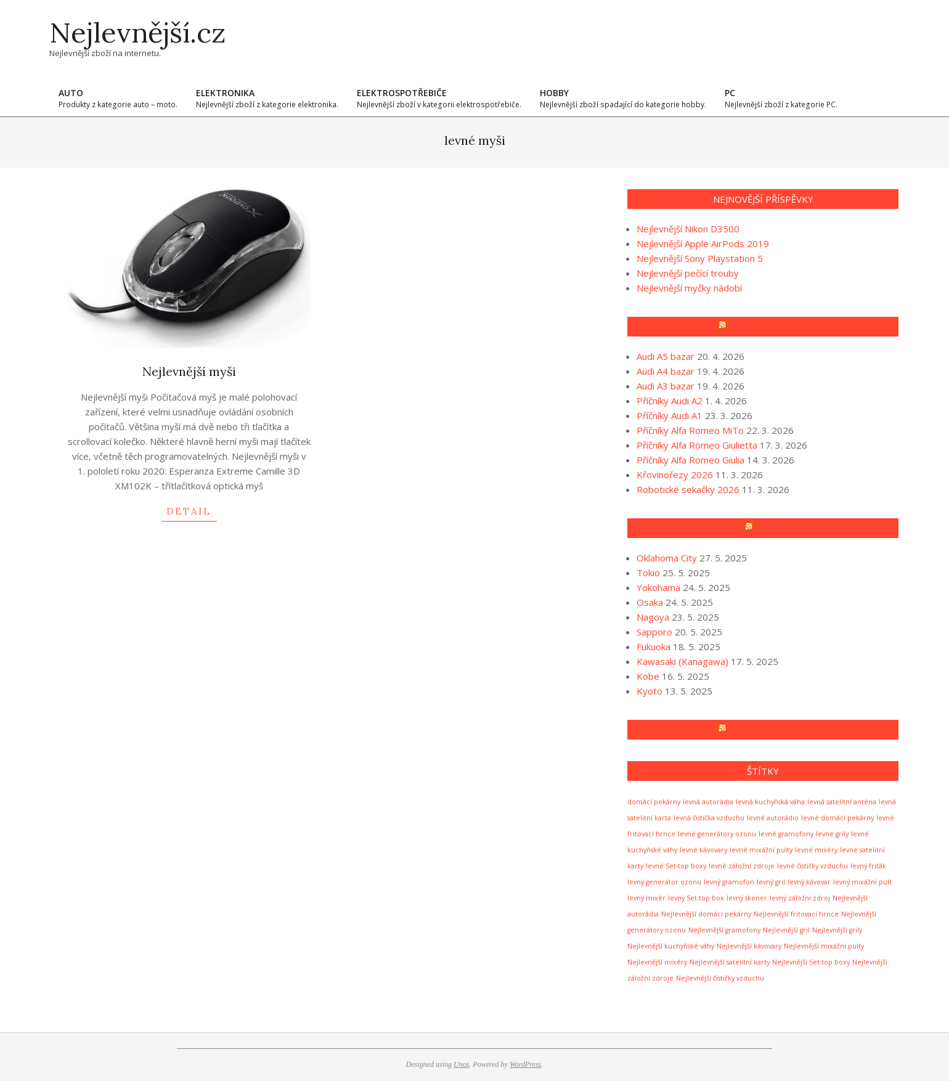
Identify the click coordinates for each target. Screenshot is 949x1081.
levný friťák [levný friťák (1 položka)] (868, 866)
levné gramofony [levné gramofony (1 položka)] (786, 834)
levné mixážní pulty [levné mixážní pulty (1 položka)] (761, 850)
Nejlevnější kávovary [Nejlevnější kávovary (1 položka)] (749, 946)
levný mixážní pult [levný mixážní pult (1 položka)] (862, 882)
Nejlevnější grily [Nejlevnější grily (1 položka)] (837, 930)
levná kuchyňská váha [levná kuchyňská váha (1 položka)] (770, 801)
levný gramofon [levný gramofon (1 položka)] (729, 882)
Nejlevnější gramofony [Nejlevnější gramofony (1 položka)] (724, 930)
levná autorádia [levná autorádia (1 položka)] (708, 801)
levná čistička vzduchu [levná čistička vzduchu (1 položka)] (709, 818)
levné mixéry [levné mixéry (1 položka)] (816, 850)
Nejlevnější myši (189, 371)
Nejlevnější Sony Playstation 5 (700, 258)
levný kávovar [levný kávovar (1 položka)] (809, 882)
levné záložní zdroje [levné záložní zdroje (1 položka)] (742, 866)
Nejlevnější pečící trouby (688, 273)
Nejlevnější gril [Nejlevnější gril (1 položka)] (786, 930)
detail (188, 511)
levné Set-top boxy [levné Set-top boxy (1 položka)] (676, 866)
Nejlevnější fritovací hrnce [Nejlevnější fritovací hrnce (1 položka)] (796, 914)
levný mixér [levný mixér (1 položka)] (646, 898)
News (768, 528)
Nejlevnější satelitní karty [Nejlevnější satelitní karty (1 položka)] (730, 962)
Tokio (648, 572)
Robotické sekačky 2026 (688, 489)
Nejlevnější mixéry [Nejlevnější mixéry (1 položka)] (657, 962)
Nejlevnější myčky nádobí (689, 288)
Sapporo (654, 632)
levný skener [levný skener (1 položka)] (747, 898)
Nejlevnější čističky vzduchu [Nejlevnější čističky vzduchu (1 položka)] (720, 978)
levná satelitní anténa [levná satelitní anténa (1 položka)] (841, 801)
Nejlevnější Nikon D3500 (688, 228)
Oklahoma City (667, 558)
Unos (461, 1064)
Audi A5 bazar (665, 356)
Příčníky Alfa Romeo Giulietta (697, 445)
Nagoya (653, 617)
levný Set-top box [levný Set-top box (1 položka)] (696, 898)
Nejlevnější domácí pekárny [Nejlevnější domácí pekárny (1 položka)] (706, 914)
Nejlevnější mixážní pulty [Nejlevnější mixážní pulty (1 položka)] (824, 946)
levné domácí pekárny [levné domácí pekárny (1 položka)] (837, 818)
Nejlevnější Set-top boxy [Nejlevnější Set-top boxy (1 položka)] (811, 962)
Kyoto (649, 691)
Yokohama (658, 587)
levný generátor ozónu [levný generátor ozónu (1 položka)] (664, 882)
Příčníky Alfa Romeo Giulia (690, 460)
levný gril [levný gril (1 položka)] (771, 882)
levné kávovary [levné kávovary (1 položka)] (703, 850)
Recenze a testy (768, 326)
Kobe (648, 676)
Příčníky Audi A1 (670, 415)
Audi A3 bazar (665, 386)
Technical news (768, 730)
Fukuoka (653, 646)
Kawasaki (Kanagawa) (682, 661)
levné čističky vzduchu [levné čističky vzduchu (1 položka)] (812, 866)
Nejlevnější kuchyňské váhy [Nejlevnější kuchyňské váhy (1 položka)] (670, 946)
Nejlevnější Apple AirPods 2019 (703, 243)
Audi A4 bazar (665, 371)
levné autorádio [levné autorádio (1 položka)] (773, 818)
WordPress (525, 1064)
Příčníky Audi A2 (670, 400)
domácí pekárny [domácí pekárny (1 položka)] (653, 801)
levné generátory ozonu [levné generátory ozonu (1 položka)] (717, 834)
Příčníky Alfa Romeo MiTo (690, 430)
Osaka (650, 602)
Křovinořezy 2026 (675, 474)
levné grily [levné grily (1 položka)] (832, 834)
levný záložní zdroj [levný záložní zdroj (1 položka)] (800, 898)
